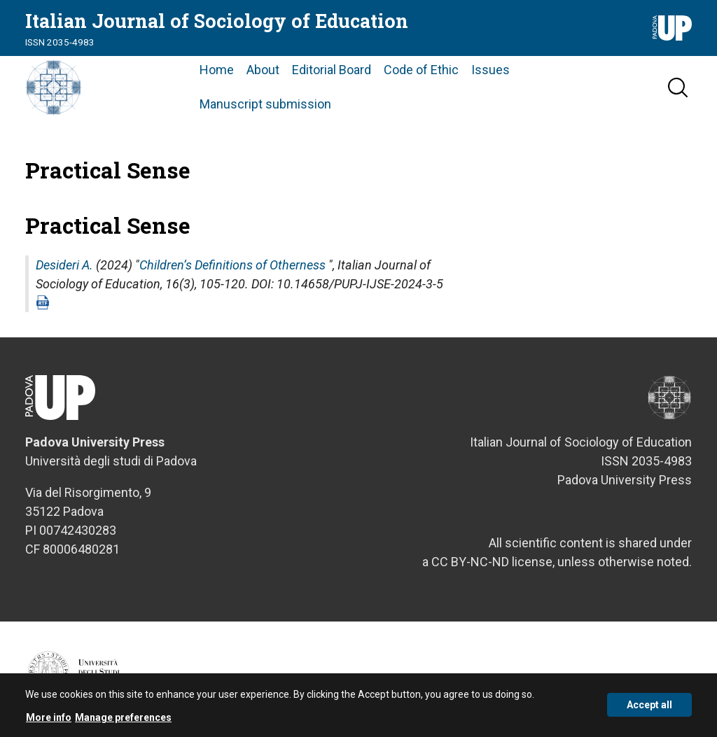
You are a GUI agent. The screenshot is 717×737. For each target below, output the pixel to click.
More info (48, 721)
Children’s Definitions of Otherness (232, 265)
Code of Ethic (421, 69)
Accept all (649, 709)
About (262, 69)
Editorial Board (331, 69)
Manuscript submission (265, 104)
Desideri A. (64, 265)
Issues (490, 69)
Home (217, 69)
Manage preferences (123, 721)
